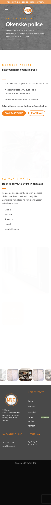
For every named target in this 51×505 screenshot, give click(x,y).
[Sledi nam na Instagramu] (35, 443)
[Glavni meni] (6, 10)
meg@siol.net (8, 446)
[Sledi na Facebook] (30, 443)
